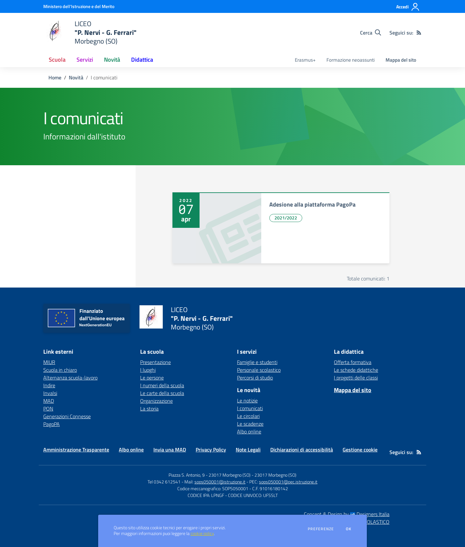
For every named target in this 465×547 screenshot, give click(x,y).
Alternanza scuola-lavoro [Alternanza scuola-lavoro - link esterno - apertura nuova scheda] (70, 377)
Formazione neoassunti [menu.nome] (350, 60)
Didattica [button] (142, 59)
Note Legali (248, 449)
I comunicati (250, 408)
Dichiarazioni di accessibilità (301, 449)
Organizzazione (156, 401)
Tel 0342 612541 (164, 481)
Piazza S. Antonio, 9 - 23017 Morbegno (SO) (210, 474)
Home (54, 77)
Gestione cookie (360, 449)
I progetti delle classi (356, 377)
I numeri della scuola (162, 385)
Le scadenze (250, 424)
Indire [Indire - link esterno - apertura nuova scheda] (49, 385)
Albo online (249, 431)
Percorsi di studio (255, 377)
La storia (149, 408)
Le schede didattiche (356, 370)
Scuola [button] (57, 59)
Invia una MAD (169, 449)
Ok (349, 529)
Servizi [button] (85, 59)
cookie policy (202, 533)
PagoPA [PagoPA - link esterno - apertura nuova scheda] (51, 424)
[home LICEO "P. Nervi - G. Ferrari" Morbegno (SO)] (90, 32)
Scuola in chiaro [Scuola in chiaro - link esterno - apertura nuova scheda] (60, 370)
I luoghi (148, 370)
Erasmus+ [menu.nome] (305, 60)
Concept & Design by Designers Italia (346, 514)
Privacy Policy (211, 449)
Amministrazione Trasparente (76, 449)
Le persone (152, 377)
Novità (76, 77)
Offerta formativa (352, 362)
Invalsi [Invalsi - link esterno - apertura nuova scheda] (50, 393)
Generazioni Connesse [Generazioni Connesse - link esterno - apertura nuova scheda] (67, 416)
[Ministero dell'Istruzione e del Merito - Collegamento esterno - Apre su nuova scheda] (78, 6)
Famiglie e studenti (257, 362)
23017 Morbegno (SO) (275, 474)
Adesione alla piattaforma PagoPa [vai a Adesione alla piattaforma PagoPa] (312, 204)
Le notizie (247, 400)
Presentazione (155, 362)
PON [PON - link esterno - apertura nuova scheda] (48, 408)
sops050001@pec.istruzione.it (288, 481)
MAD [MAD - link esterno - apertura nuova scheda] (48, 401)
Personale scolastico (259, 370)
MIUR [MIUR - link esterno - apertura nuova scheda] (49, 362)
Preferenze (321, 529)
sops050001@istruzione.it (219, 481)
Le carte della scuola (162, 393)
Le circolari (248, 416)
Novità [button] (112, 59)
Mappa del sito (401, 60)
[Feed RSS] (419, 32)
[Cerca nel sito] (370, 32)
